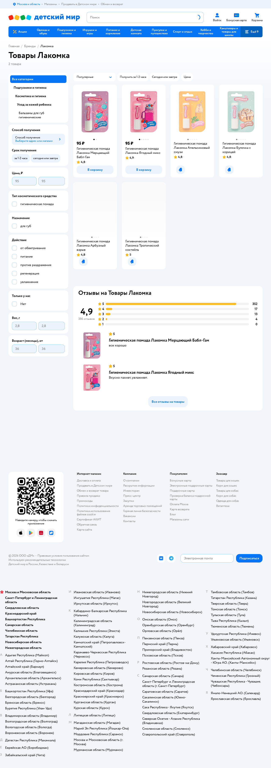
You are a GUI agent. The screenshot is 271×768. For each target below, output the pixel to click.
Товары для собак (227, 490)
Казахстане (46, 564)
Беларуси (62, 564)
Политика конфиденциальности (98, 506)
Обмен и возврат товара (92, 490)
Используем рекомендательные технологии (37, 560)
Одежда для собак (227, 501)
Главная (13, 46)
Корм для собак (226, 496)
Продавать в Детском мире (94, 485)
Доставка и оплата (89, 480)
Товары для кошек (227, 480)
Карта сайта (84, 529)
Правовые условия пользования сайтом (63, 555)
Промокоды (85, 501)
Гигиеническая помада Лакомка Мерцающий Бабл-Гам (159, 340)
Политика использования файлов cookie (93, 512)
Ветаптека (222, 506)
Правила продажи (88, 496)
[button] (252, 31)
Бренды (30, 46)
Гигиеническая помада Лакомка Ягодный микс (151, 372)
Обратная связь (87, 524)
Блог (173, 514)
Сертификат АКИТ (89, 519)
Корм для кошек (226, 485)
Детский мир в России (23, 564)
